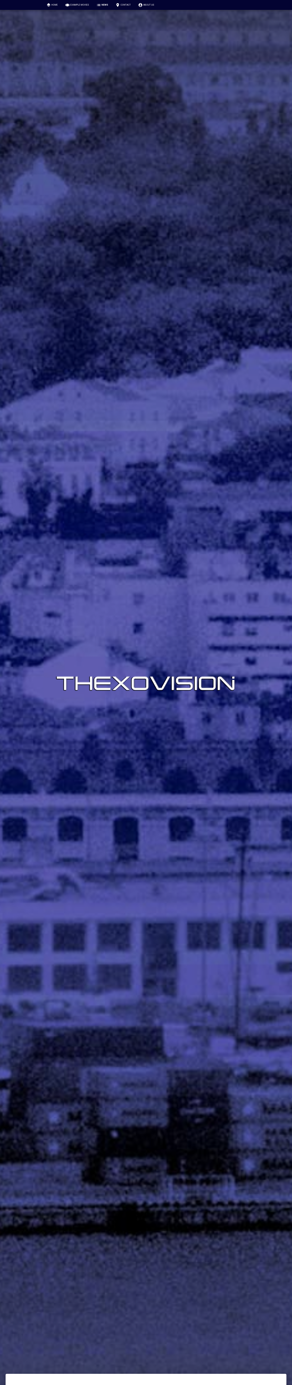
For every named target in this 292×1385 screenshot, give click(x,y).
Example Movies (77, 5)
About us (146, 5)
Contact (123, 5)
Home (52, 5)
